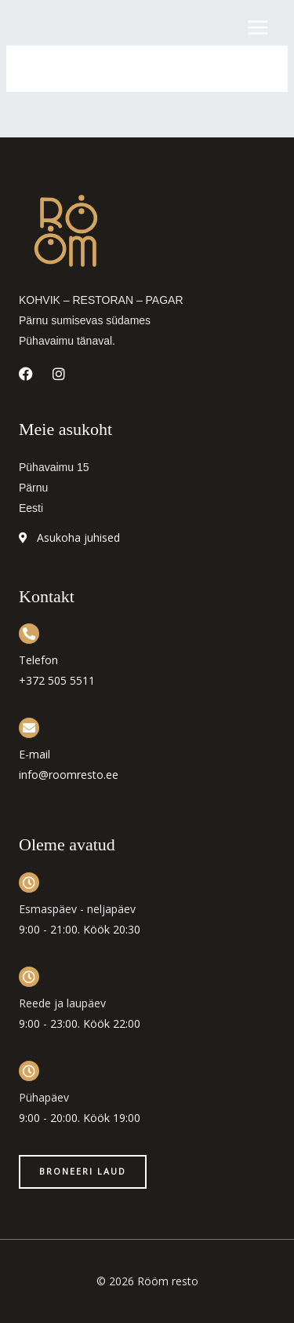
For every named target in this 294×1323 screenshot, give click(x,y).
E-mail (34, 754)
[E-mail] (29, 728)
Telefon (38, 659)
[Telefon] (29, 633)
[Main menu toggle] (258, 27)
